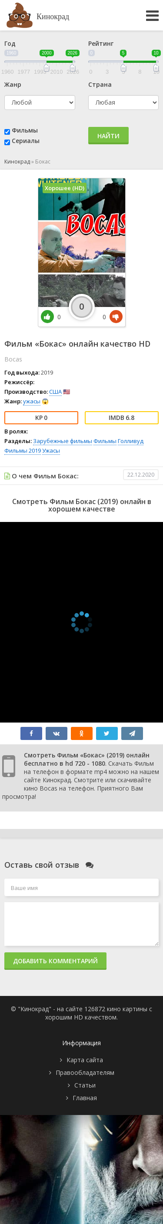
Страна (100, 84)
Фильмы (25, 130)
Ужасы (51, 450)
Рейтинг (100, 43)
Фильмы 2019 (22, 450)
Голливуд (130, 441)
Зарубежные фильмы (62, 441)
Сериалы (26, 140)
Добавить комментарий (55, 961)
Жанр (12, 84)
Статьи (85, 1085)
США (55, 391)
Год (10, 43)
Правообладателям (85, 1072)
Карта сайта (85, 1060)
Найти (108, 136)
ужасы (31, 401)
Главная (85, 1098)
